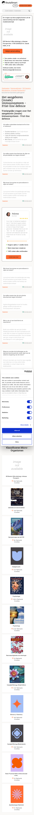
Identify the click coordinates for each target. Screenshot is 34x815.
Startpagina (5, 88)
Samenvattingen (16, 88)
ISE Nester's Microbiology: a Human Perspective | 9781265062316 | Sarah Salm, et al (16, 43)
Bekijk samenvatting (13, 51)
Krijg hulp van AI (28, 145)
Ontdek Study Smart (25, 5)
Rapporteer (5, 145)
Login (15, 5)
